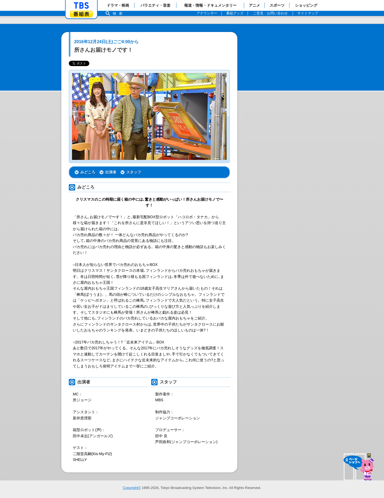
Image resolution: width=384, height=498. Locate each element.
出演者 (110, 172)
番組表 (81, 14)
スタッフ (133, 172)
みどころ (87, 172)
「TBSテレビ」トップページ (81, 5)
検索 (119, 13)
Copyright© (132, 488)
